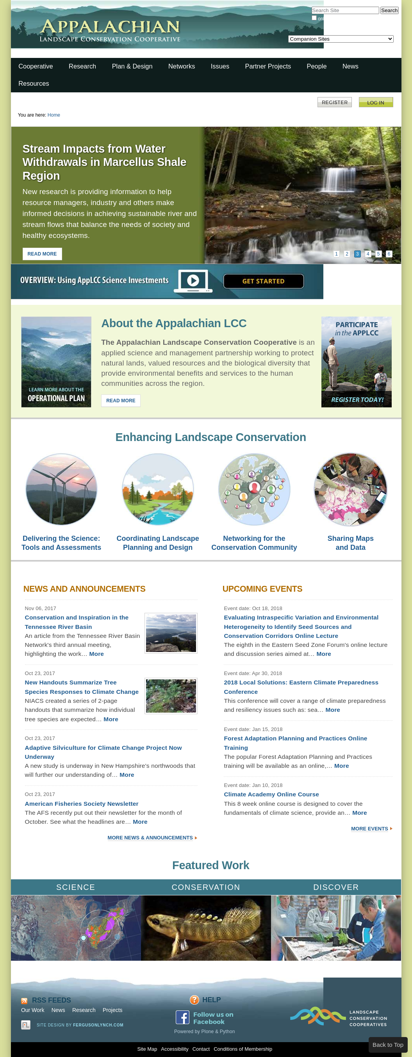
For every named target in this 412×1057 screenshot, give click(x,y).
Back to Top (388, 1044)
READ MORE (42, 254)
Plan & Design (132, 66)
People (317, 66)
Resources (33, 83)
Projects (113, 1010)
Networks (181, 66)
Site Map (147, 1049)
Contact (201, 1049)
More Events (369, 829)
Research (82, 66)
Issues (220, 66)
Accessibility (174, 1049)
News (350, 66)
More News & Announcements (150, 838)
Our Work (33, 1010)
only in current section (341, 19)
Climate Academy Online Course (271, 794)
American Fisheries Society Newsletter (82, 803)
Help (211, 1000)
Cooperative (35, 66)
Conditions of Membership (243, 1049)
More (96, 653)
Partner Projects (268, 66)
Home (54, 115)
